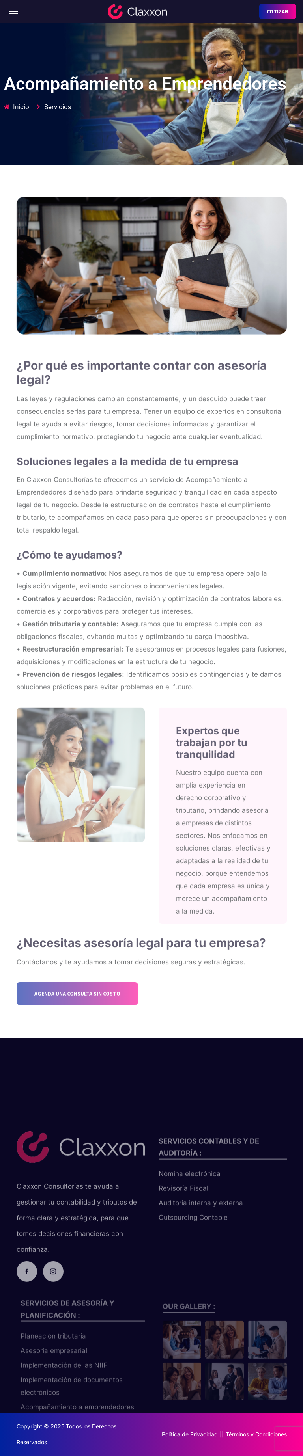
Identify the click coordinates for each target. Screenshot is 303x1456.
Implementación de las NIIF (64, 1379)
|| (222, 1434)
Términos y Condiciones (256, 1434)
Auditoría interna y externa (201, 1219)
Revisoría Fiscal (183, 1205)
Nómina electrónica (190, 1190)
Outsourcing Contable (193, 1234)
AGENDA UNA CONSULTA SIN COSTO (77, 1013)
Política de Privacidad (190, 1434)
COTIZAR (277, 11)
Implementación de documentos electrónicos (72, 1400)
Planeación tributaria (53, 1350)
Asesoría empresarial (54, 1364)
